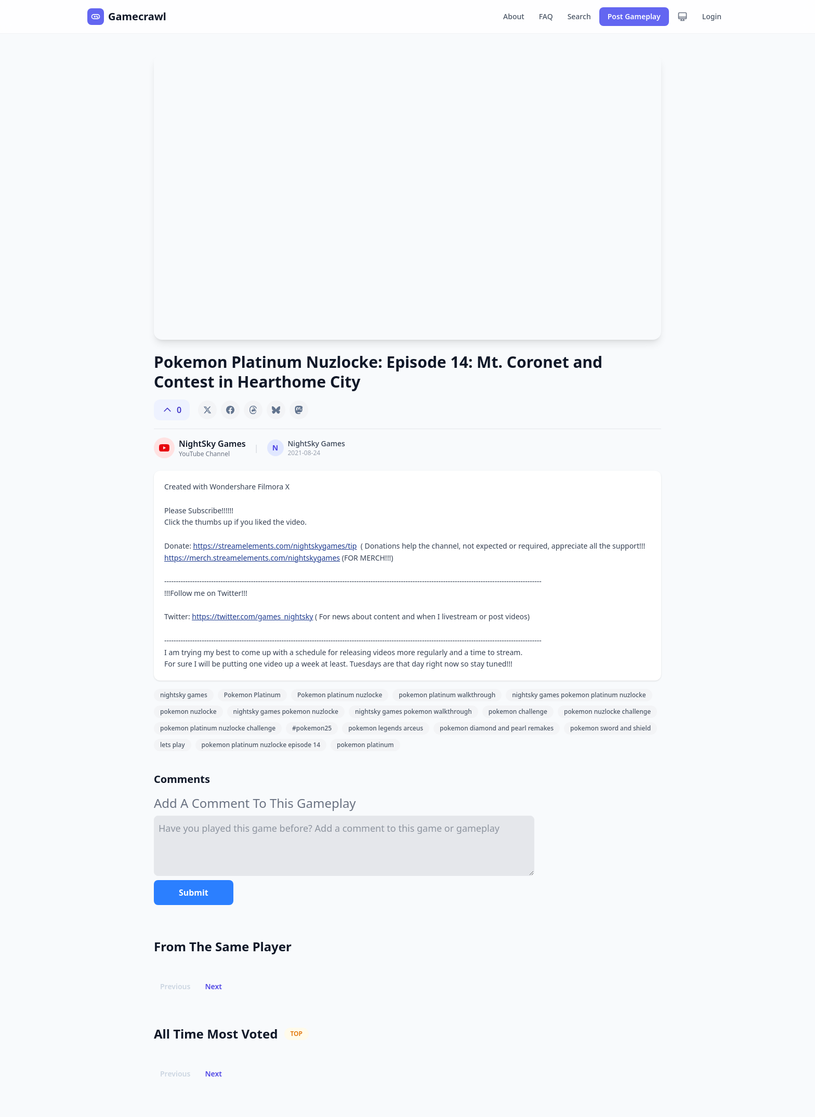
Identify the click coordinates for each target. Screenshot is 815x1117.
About (513, 16)
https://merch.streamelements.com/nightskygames (252, 558)
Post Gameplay (634, 16)
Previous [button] (175, 986)
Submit (193, 892)
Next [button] (213, 986)
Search (579, 16)
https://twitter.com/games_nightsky (252, 616)
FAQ (546, 16)
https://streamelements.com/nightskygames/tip (275, 546)
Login (711, 16)
